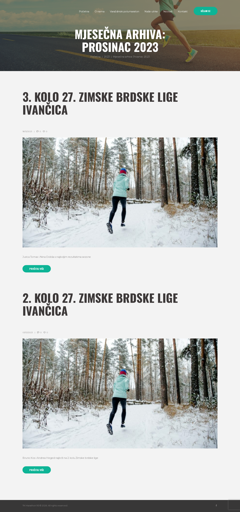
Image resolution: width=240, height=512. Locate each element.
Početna (95, 56)
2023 (107, 56)
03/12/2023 (27, 332)
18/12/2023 (27, 131)
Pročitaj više (36, 268)
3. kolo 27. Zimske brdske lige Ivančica (100, 103)
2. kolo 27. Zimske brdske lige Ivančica (100, 304)
